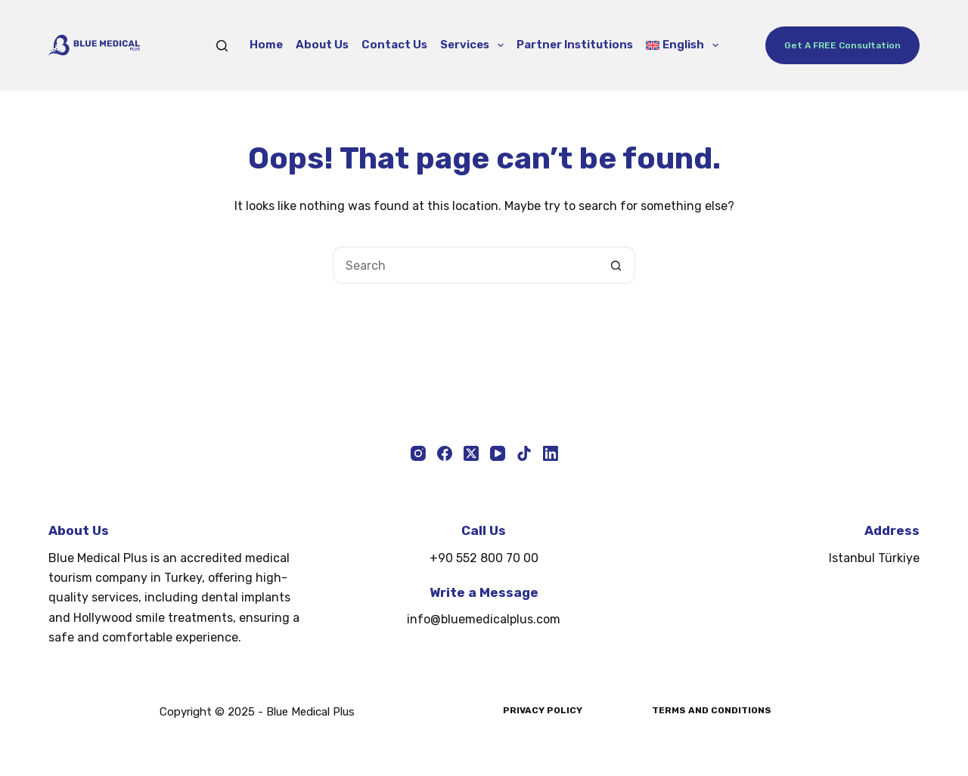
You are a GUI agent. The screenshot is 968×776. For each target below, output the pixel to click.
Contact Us (394, 44)
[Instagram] (418, 453)
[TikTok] (524, 453)
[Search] (222, 45)
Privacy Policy (542, 710)
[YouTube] (497, 453)
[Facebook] (444, 453)
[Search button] (616, 265)
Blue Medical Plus (310, 712)
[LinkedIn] (550, 453)
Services (475, 45)
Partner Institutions (575, 44)
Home (266, 44)
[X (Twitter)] (471, 453)
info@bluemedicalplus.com (483, 619)
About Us (322, 44)
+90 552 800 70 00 (484, 558)
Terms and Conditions (711, 710)
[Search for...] (465, 265)
